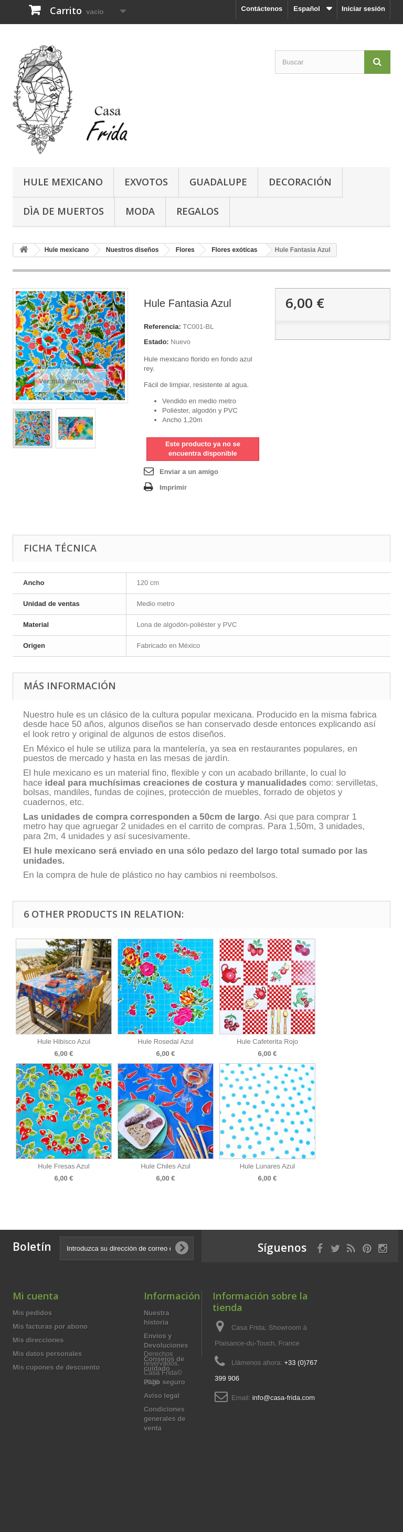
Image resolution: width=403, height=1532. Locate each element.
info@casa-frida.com (283, 1398)
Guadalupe (218, 181)
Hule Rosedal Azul (165, 1041)
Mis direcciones (38, 1340)
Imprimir (173, 487)
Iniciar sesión (363, 9)
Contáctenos (262, 9)
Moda (140, 211)
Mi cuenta (36, 1295)
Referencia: (162, 326)
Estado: (156, 342)
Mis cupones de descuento (56, 1367)
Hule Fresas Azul (63, 1166)
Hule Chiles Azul (165, 1166)
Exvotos (146, 181)
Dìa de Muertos (63, 211)
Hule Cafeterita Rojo (267, 1041)
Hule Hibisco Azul (63, 1041)
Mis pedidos (32, 1313)
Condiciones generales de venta (165, 1418)
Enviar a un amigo (189, 472)
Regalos (197, 211)
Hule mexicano (63, 181)
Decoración (300, 181)
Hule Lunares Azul (267, 1166)
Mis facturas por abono (50, 1326)
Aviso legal (161, 1395)
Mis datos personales (47, 1354)
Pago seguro (164, 1382)
